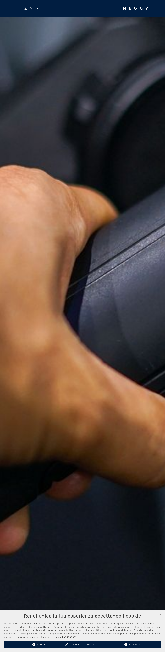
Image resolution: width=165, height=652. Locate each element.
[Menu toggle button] (19, 8)
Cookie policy (68, 637)
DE (37, 8)
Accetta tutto (134, 644)
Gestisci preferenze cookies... (82, 644)
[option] (82, 334)
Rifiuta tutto (42, 644)
